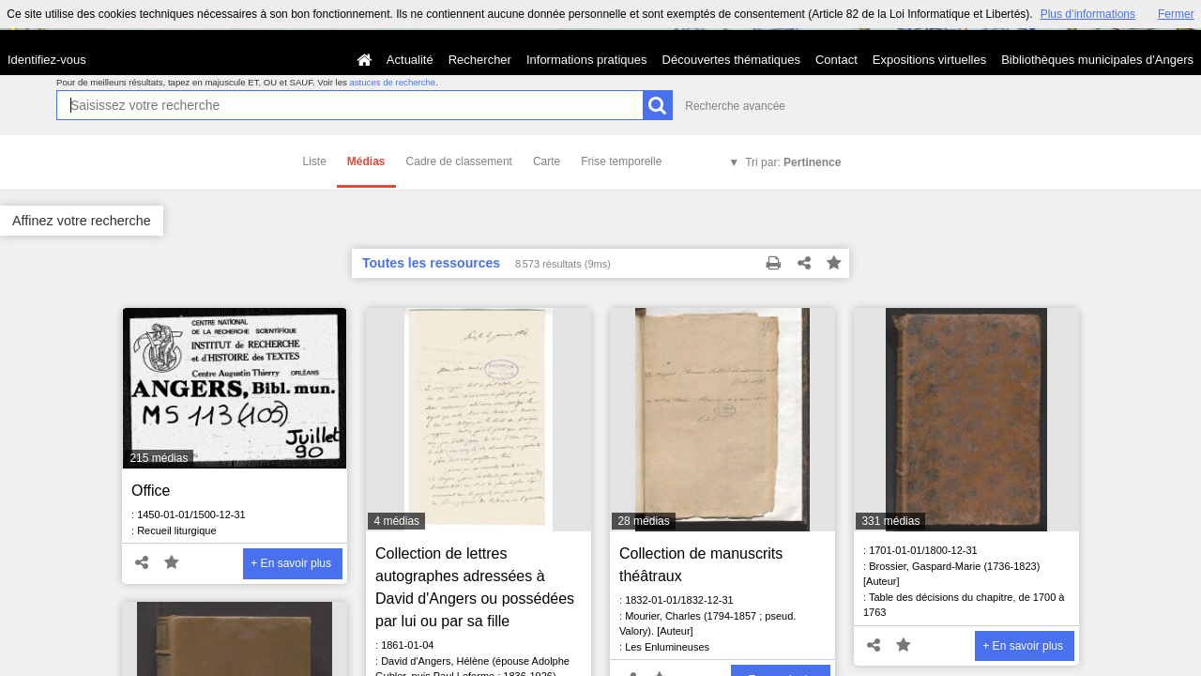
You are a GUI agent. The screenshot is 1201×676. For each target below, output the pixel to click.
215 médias (158, 458)
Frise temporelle (621, 161)
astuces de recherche (392, 82)
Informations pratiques (586, 60)
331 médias (890, 521)
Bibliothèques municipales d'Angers (1097, 60)
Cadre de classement (459, 161)
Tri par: (793, 162)
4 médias (396, 521)
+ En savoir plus (291, 563)
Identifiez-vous (47, 60)
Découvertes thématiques (731, 60)
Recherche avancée (735, 106)
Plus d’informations (1088, 14)
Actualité (410, 60)
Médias (366, 161)
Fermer (1176, 14)
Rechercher (479, 60)
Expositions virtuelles (929, 60)
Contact (836, 60)
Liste (315, 161)
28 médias (643, 521)
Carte (546, 161)
